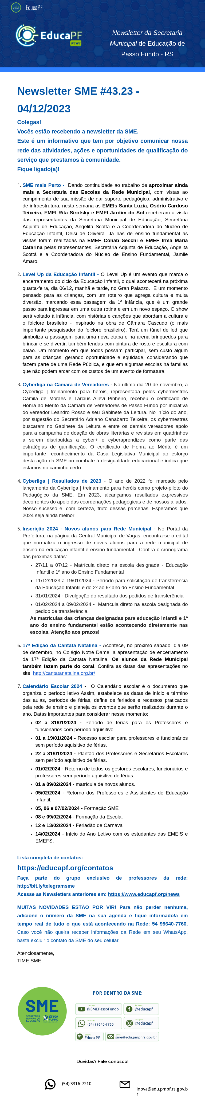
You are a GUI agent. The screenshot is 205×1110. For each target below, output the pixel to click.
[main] (147, 43)
